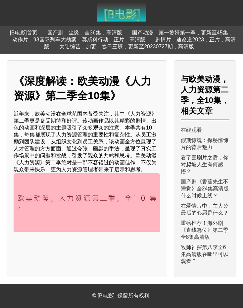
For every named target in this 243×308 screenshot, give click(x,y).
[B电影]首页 (23, 32)
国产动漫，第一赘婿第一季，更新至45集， (182, 32)
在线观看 (191, 130)
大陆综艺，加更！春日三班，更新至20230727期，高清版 (126, 46)
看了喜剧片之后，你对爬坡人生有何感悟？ (204, 164)
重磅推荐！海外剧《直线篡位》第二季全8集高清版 (204, 230)
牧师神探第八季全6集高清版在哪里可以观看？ (204, 254)
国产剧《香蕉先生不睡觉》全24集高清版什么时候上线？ (205, 188)
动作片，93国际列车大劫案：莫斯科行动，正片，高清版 (78, 39)
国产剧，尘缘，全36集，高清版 (84, 32)
